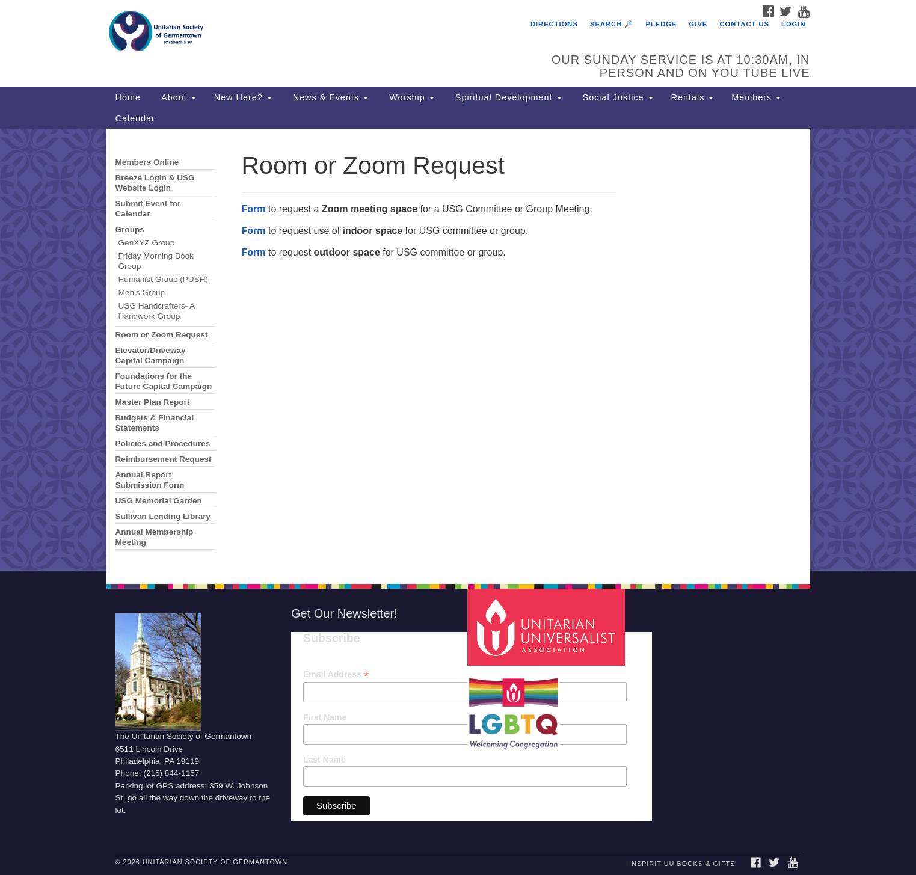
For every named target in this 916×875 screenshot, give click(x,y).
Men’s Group (141, 292)
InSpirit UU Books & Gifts (682, 863)
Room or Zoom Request (161, 334)
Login (793, 24)
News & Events (329, 97)
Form (254, 209)
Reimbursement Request (163, 459)
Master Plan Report (152, 402)
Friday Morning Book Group (156, 261)
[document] (458, 350)
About (177, 97)
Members (756, 97)
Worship (410, 97)
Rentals (692, 97)
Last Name (324, 759)
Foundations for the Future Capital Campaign (163, 381)
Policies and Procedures (163, 443)
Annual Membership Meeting (154, 537)
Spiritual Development (507, 97)
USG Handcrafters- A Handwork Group (156, 311)
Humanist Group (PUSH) (163, 279)
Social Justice (616, 97)
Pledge (661, 24)
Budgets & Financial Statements (154, 422)
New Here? (243, 97)
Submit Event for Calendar (148, 208)
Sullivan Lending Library (163, 516)
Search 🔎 (611, 24)
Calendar (135, 118)
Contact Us (744, 24)
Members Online (147, 162)
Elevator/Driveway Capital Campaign (150, 355)
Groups (129, 229)
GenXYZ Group (146, 242)
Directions (554, 24)
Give (698, 24)
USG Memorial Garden (158, 500)
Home (128, 97)
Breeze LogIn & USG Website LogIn (155, 182)
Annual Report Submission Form (150, 480)
